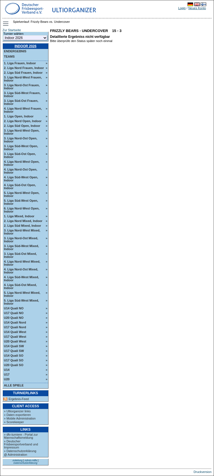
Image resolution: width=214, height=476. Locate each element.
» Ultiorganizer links (17, 411)
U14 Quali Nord (15, 322)
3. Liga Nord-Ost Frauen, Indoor (22, 86)
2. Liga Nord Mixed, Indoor (23, 221)
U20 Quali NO (13, 317)
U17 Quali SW (14, 350)
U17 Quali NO (13, 313)
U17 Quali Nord (15, 327)
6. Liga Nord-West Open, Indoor (22, 210)
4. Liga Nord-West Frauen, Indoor (23, 110)
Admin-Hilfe (31, 460)
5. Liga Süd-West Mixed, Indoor (21, 302)
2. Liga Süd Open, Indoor (22, 125)
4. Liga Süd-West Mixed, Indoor (21, 278)
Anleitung (17, 460)
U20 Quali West (15, 341)
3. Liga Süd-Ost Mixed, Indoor (20, 255)
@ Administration (15, 454)
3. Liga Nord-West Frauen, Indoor (23, 79)
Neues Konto (197, 8)
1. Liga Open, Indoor (18, 116)
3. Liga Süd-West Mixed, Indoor (21, 247)
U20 (6, 379)
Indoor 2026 (25, 46)
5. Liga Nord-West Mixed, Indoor (22, 294)
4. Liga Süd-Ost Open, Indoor (20, 186)
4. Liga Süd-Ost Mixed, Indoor (20, 286)
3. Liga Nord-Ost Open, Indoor (20, 140)
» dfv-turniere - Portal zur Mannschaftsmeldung (21, 436)
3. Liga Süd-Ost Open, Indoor (20, 155)
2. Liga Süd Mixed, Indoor (22, 225)
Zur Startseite (12, 30)
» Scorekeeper (14, 422)
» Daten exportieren (17, 414)
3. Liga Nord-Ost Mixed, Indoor (21, 239)
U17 (6, 374)
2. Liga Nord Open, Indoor (23, 121)
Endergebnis (15, 51)
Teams (9, 56)
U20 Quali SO (13, 365)
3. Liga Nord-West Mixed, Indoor (22, 232)
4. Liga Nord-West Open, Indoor (22, 163)
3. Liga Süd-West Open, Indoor (21, 147)
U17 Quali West (15, 336)
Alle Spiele (14, 385)
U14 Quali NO (13, 308)
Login (182, 8)
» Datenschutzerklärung (20, 451)
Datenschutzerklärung (25, 463)
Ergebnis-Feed (19, 399)
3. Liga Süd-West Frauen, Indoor (22, 94)
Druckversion (202, 471)
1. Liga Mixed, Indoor (19, 216)
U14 (6, 369)
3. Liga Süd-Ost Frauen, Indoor (21, 102)
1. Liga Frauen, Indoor (20, 63)
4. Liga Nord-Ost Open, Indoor (20, 171)
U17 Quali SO (13, 360)
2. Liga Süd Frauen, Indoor (23, 72)
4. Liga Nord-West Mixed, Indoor (22, 263)
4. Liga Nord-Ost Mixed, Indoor (21, 271)
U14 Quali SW (14, 346)
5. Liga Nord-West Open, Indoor (22, 194)
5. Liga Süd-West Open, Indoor (21, 202)
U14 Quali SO (13, 355)
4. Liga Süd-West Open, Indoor (21, 179)
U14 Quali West (15, 332)
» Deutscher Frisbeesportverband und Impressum (21, 444)
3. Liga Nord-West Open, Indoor (22, 132)
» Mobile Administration (20, 418)
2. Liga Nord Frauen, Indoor (24, 68)
